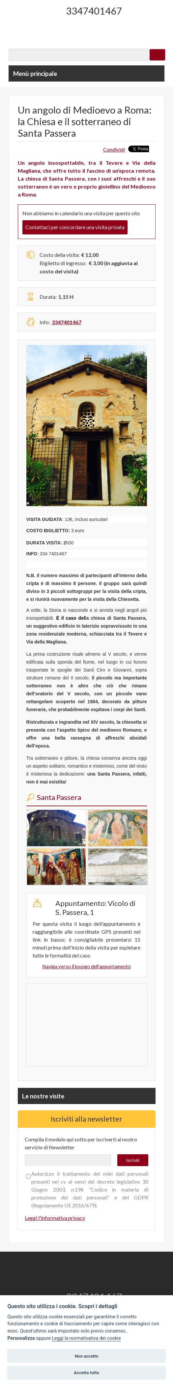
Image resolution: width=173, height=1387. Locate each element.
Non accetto (86, 1356)
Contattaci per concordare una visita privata (75, 227)
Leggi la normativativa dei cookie (86, 1338)
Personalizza (21, 1338)
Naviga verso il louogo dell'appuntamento (86, 966)
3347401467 (94, 11)
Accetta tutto (86, 1372)
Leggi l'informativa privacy (55, 1218)
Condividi (114, 149)
